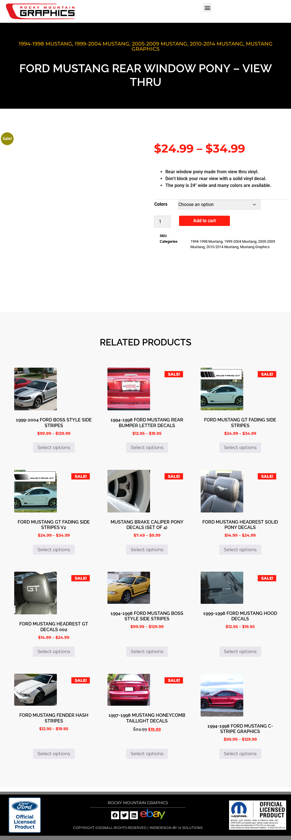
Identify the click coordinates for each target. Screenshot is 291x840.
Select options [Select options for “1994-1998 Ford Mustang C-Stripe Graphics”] (240, 753)
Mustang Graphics (255, 247)
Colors (160, 204)
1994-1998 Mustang (45, 44)
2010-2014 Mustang (216, 44)
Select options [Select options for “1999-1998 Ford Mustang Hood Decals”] (240, 651)
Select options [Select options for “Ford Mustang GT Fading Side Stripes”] (240, 447)
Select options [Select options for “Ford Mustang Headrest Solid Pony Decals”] (240, 549)
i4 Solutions (190, 827)
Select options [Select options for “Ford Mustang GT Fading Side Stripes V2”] (54, 549)
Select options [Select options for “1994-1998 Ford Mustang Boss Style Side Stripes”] (147, 651)
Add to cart (204, 220)
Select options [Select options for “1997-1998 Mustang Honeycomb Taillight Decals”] (147, 753)
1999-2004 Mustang (102, 44)
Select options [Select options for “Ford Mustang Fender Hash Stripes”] (54, 753)
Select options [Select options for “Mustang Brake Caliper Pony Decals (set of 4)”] (147, 549)
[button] (207, 7)
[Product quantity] (162, 221)
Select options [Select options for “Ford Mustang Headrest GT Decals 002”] (54, 651)
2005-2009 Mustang (159, 44)
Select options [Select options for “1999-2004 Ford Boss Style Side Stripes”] (54, 447)
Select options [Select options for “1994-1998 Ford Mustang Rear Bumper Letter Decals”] (147, 447)
